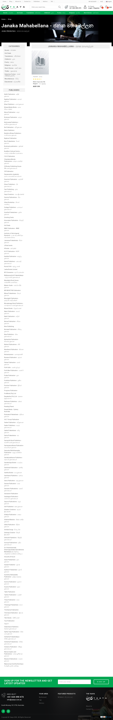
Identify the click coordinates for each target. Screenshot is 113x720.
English (109, 1)
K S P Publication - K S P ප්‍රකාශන (11, 252)
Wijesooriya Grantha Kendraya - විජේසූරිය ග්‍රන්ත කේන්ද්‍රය (14, 665)
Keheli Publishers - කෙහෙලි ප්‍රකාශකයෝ (12, 262)
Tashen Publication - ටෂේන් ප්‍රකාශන (12, 596)
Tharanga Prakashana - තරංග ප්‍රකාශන (13, 606)
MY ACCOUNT (93, 1)
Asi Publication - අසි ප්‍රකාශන (13, 127)
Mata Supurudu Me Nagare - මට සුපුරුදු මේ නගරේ (39, 83)
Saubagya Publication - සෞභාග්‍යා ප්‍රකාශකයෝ (11, 497)
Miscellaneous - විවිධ (12, 79)
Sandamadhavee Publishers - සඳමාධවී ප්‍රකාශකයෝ (13, 458)
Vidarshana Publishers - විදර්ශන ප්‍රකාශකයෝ (11, 628)
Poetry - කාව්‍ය (9, 62)
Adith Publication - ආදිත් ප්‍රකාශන (11, 95)
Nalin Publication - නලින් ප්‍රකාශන (12, 317)
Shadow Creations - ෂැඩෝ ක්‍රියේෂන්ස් (12, 510)
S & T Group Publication (11, 419)
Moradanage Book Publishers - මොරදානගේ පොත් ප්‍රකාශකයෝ (14, 304)
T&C (52, 1)
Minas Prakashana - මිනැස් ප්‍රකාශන (12, 294)
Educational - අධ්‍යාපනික (12, 82)
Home (4, 1)
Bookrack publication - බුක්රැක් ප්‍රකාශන (13, 147)
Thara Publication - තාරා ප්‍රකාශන (11, 601)
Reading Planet (9, 406)
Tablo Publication (9, 592)
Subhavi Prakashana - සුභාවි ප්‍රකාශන (13, 571)
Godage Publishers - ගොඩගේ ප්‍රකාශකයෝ (13, 208)
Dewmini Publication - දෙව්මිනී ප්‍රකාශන (13, 180)
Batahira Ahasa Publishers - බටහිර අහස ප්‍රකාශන (13, 134)
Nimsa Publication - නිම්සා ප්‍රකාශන (12, 322)
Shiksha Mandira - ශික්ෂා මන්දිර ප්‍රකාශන (13, 520)
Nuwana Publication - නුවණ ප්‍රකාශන (13, 358)
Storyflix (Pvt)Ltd (9, 556)
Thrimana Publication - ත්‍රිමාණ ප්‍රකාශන (13, 614)
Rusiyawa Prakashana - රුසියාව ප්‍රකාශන (14, 415)
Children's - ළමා (10, 59)
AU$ (101, 1)
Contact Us (27, 1)
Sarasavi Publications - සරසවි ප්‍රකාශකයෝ (13, 489)
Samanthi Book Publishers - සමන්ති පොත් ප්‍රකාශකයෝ (13, 441)
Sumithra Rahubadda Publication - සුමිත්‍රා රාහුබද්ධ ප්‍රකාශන (12, 577)
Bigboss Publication (10, 138)
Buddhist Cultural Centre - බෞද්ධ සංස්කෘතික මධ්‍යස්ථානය (13, 152)
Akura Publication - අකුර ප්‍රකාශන (12, 113)
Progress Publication (10, 390)
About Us (18, 1)
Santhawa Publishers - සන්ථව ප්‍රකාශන (13, 476)
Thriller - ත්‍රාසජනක (11, 71)
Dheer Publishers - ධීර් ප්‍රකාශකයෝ (11, 185)
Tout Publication (9, 621)
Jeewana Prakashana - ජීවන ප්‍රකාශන (13, 241)
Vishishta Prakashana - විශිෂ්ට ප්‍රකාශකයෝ (13, 643)
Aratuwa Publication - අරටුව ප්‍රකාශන (13, 118)
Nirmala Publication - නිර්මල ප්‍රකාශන (13, 330)
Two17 (6, 624)
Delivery (41, 703)
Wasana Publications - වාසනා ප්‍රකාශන (13, 660)
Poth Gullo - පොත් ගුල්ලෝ (12, 367)
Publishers (37, 1)
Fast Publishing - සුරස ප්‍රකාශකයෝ (11, 190)
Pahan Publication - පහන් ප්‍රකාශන (12, 363)
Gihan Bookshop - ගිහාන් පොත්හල (11, 203)
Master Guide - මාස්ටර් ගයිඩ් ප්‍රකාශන (12, 286)
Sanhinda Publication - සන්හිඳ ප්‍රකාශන (13, 468)
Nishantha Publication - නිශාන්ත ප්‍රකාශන (11, 340)
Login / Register (94, 8)
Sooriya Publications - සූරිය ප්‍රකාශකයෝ (12, 543)
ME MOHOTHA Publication (12, 290)
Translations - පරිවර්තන (13, 56)
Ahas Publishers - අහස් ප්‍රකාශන (14, 104)
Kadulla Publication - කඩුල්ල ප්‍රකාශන (13, 257)
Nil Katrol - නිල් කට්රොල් (65, 697)
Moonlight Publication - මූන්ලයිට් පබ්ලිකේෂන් (11, 299)
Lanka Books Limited (10, 269)
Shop (9, 19)
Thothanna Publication (11, 610)
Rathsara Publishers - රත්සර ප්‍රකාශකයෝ (13, 402)
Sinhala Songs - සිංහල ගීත (12, 529)
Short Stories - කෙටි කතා (13, 68)
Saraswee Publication (11, 493)
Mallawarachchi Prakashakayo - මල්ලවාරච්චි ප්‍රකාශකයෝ (13, 276)
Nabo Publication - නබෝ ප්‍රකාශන (12, 312)
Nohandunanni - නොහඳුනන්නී (13, 354)
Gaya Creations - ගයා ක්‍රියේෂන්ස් (14, 194)
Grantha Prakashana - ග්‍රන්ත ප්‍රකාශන (13, 213)
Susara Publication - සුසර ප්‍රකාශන (12, 588)
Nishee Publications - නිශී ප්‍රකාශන (12, 345)
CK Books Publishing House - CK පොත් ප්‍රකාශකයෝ (13, 167)
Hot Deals (8, 53)
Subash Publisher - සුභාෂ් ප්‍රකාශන (12, 566)
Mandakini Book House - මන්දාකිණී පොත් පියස (11, 281)
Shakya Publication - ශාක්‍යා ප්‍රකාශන (12, 515)
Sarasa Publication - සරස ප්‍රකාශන (12, 484)
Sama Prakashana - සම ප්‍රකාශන (11, 436)
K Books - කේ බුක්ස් (10, 248)
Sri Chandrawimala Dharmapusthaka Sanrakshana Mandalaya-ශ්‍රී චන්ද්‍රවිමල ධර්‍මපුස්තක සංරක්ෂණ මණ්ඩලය (14, 551)
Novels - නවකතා (10, 50)
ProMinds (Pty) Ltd (10, 393)
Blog (10, 1)
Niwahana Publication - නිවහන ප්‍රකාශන (14, 350)
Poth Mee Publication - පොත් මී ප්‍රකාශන (14, 371)
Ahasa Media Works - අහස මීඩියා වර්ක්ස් (12, 108)
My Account (43, 697)
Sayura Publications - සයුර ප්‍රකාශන (12, 502)
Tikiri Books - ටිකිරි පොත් (11, 618)
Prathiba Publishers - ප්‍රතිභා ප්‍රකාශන (12, 381)
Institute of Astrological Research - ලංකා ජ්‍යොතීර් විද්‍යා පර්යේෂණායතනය (13, 235)
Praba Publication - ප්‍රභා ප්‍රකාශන (11, 376)
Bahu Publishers (9, 130)
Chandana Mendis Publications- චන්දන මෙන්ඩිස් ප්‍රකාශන (13, 161)
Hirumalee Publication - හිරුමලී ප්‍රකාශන (14, 221)
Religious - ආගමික (11, 65)
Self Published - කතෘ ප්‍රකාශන (13, 506)
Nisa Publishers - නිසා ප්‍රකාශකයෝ (11, 335)
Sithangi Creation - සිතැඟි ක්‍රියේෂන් (12, 533)
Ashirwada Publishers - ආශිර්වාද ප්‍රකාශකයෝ (11, 123)
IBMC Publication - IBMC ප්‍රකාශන (11, 229)
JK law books (8, 245)
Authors (45, 1)
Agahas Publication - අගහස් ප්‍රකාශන (13, 100)
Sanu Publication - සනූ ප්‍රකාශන (13, 480)
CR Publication (8, 171)
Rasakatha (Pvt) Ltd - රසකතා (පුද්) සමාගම (13, 397)
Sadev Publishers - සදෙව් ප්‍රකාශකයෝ (12, 426)
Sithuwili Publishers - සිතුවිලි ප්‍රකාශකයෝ (13, 538)
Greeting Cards (9, 217)
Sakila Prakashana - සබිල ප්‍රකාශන (12, 431)
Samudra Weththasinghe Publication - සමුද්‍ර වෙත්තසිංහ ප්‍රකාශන (13, 452)
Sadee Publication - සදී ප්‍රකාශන (14, 422)
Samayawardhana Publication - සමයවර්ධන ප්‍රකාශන (14, 446)
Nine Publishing (9, 326)
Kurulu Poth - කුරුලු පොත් (12, 266)
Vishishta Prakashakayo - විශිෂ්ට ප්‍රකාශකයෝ (12, 638)
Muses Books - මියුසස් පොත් (12, 308)
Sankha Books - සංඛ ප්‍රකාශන (13, 472)
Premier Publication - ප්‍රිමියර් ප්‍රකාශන (12, 386)
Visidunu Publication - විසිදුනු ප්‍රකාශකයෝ (13, 648)
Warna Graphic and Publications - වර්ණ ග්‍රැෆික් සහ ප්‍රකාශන (13, 654)
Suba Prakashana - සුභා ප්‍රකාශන (11, 560)
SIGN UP (101, 682)
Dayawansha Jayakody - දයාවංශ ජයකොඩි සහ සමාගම (13, 175)
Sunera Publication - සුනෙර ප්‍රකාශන (12, 583)
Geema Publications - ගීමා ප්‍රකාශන (12, 198)
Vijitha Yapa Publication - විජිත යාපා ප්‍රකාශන (13, 633)
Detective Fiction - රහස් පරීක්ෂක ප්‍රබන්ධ (12, 75)
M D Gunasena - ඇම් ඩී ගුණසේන (14, 272)
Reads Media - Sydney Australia (11, 410)
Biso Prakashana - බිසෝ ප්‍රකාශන (11, 142)
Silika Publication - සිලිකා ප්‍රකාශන (12, 525)
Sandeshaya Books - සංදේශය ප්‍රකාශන (13, 463)
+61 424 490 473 (75, 8)
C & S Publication (9, 156)
